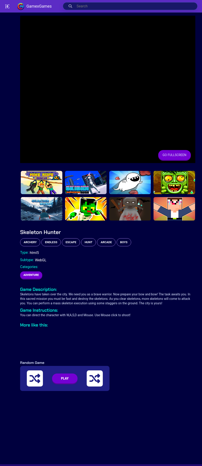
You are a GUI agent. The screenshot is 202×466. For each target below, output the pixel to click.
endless (51, 242)
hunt (89, 242)
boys (124, 242)
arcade (106, 242)
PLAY (65, 378)
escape (70, 242)
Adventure (31, 275)
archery (30, 242)
